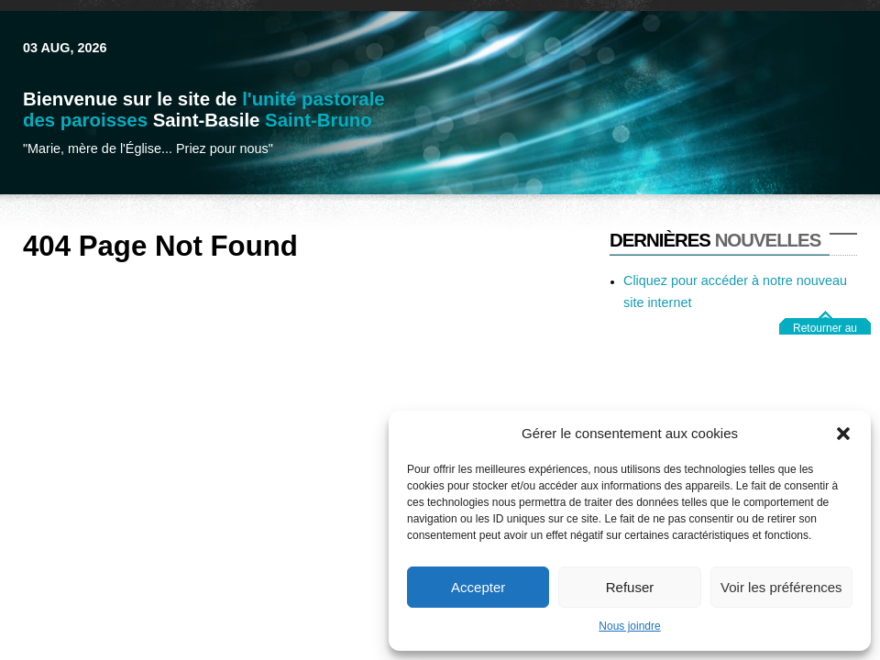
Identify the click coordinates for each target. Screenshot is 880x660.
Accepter (478, 587)
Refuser (630, 587)
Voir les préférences (781, 587)
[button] (843, 433)
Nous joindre (629, 626)
